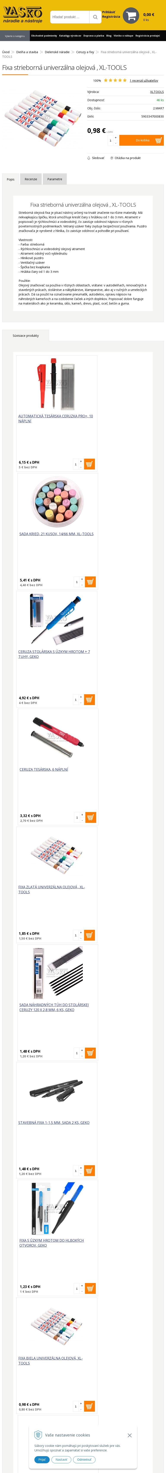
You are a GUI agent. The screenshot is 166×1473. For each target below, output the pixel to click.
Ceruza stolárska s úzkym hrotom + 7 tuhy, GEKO (43, 536)
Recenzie (31, 179)
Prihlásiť (108, 12)
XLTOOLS (157, 92)
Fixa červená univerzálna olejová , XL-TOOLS (110, 890)
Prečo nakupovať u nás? (129, 1397)
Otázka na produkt (125, 158)
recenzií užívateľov (144, 80)
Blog (109, 35)
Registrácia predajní (148, 35)
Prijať (42, 1459)
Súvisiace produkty (26, 336)
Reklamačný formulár (127, 1403)
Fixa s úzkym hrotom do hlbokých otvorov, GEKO (109, 772)
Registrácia (111, 16)
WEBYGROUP (140, 1464)
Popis (10, 179)
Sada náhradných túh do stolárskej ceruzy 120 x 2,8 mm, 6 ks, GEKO (116, 657)
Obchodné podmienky (44, 35)
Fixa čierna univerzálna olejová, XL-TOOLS (108, 1008)
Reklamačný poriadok (127, 1419)
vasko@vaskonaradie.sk (79, 1406)
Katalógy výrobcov (70, 35)
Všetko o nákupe (123, 35)
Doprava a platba (93, 35)
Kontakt (6, 46)
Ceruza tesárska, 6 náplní (110, 534)
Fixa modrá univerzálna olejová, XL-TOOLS (41, 1008)
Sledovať (95, 158)
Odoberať (148, 1357)
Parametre (54, 179)
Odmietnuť (84, 1459)
